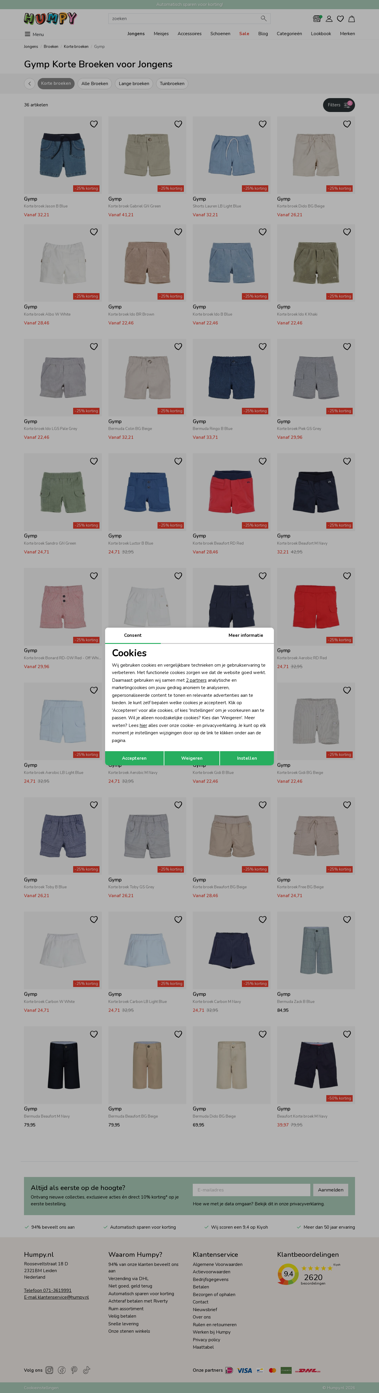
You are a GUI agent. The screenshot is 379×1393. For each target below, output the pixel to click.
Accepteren (134, 758)
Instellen (247, 758)
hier (143, 725)
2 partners (196, 680)
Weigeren (192, 758)
